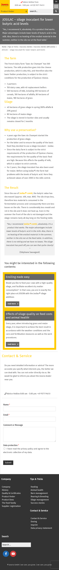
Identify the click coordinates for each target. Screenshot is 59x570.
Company (6, 487)
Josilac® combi (26, 193)
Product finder (14, 11)
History (5, 490)
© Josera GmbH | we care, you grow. (21, 565)
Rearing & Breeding (39, 496)
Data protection (11, 445)
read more (12, 304)
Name (6, 405)
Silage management (40, 500)
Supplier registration (11, 506)
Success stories (26, 47)
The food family (9, 503)
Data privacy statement (41, 528)
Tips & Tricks (13, 47)
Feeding (34, 487)
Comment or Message (13, 425)
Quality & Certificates (11, 493)
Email (6, 415)
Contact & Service (39, 518)
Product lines (8, 500)
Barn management (39, 493)
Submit (8, 462)
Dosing (34, 521)
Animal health (37, 490)
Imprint (34, 525)
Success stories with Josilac (44, 47)
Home (4, 47)
